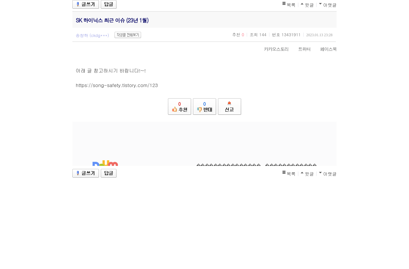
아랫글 (330, 4)
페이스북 (325, 49)
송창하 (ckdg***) (92, 35)
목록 (291, 4)
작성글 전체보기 (128, 35)
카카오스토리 (272, 49)
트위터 (300, 49)
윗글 (309, 4)
